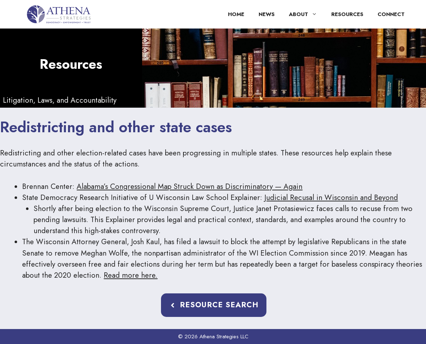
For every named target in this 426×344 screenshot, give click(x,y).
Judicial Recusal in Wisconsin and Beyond (331, 197)
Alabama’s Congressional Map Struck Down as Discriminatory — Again (189, 186)
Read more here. (130, 275)
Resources (347, 14)
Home (236, 14)
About (306, 14)
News (267, 14)
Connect (391, 14)
